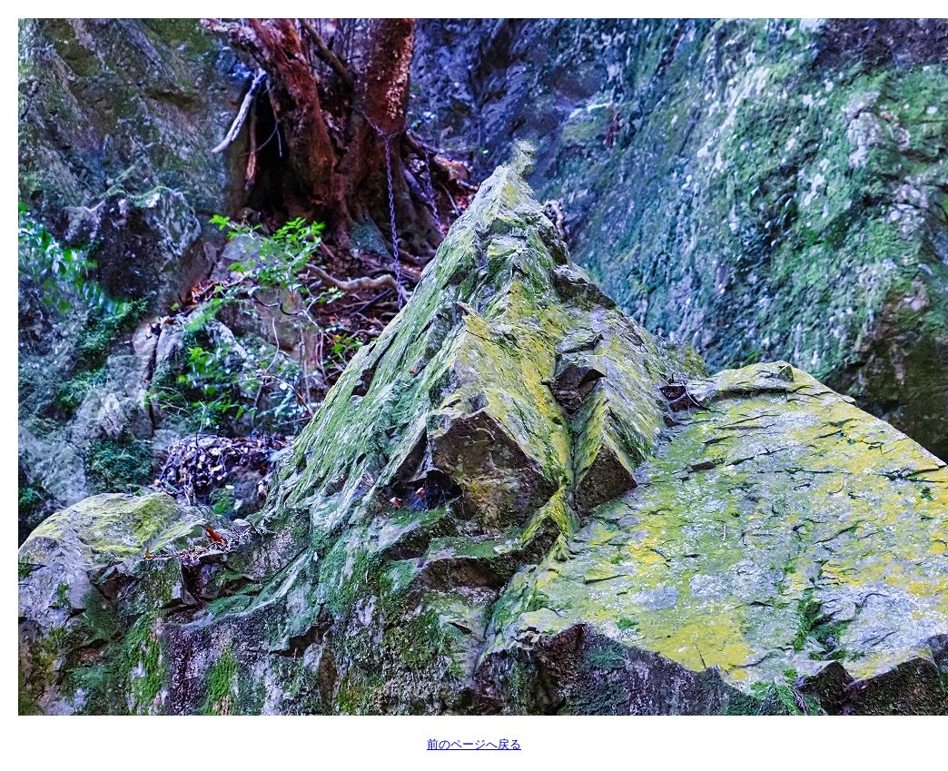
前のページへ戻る (474, 744)
